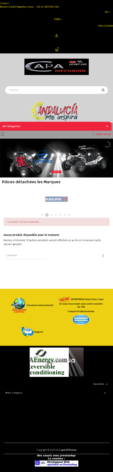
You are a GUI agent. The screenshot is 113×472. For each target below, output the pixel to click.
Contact (4, 3)
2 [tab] (47, 215)
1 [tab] (43, 215)
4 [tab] (56, 215)
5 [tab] (61, 215)
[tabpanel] (56, 199)
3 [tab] (52, 215)
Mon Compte (106, 25)
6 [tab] (65, 215)
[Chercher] (26, 255)
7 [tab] (70, 215)
